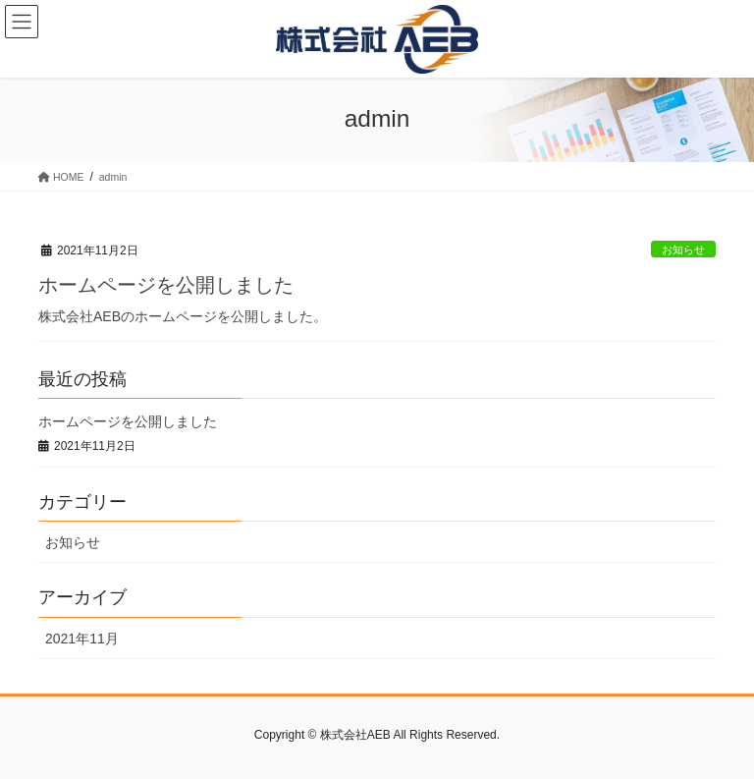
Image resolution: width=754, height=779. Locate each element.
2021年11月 (82, 638)
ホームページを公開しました (166, 285)
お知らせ (683, 249)
